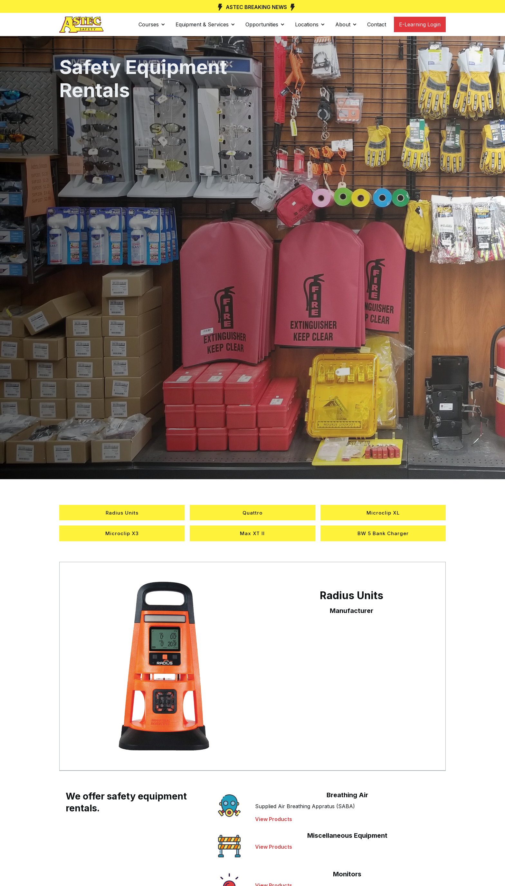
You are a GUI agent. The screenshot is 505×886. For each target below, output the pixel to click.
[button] (151, 24)
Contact (376, 24)
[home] (81, 24)
